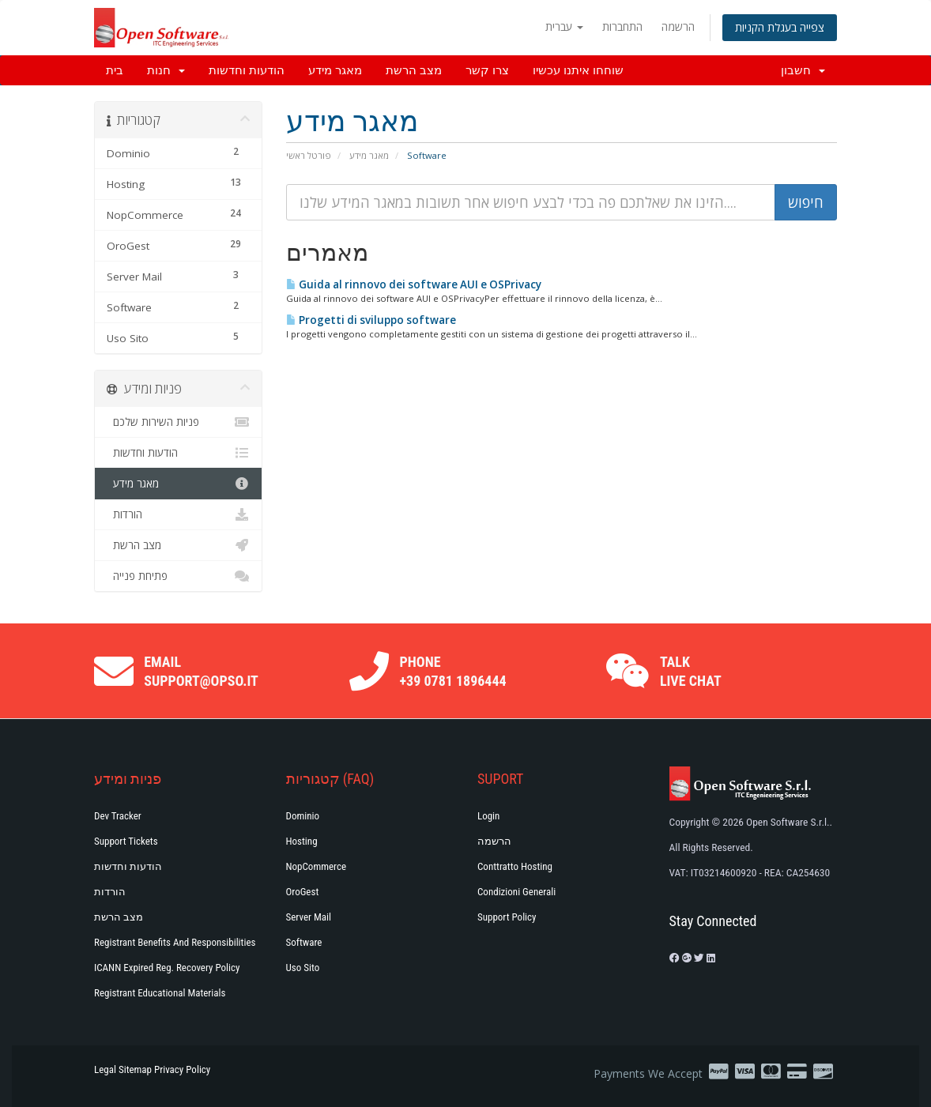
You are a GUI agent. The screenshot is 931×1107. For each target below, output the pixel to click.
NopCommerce (316, 866)
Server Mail (308, 917)
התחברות (622, 26)
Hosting (302, 841)
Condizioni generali (516, 892)
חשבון (803, 70)
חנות (166, 70)
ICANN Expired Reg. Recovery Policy (166, 967)
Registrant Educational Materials (159, 993)
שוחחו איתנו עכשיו (578, 70)
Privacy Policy (182, 1069)
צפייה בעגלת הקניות (779, 27)
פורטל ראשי (308, 155)
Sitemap (135, 1069)
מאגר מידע (335, 70)
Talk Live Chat (691, 671)
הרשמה (678, 26)
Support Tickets (126, 841)
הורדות (178, 514)
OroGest (302, 892)
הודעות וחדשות (247, 70)
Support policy (507, 917)
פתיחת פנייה (178, 576)
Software (304, 942)
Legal (105, 1069)
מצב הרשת (414, 70)
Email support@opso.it (201, 671)
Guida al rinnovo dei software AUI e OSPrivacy (413, 284)
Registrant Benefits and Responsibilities (174, 942)
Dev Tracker (117, 816)
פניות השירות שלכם (178, 421)
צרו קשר (487, 70)
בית (114, 70)
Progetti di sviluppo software (371, 320)
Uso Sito (303, 967)
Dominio (303, 816)
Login (488, 816)
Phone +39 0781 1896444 (453, 671)
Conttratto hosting (514, 866)
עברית (564, 26)
